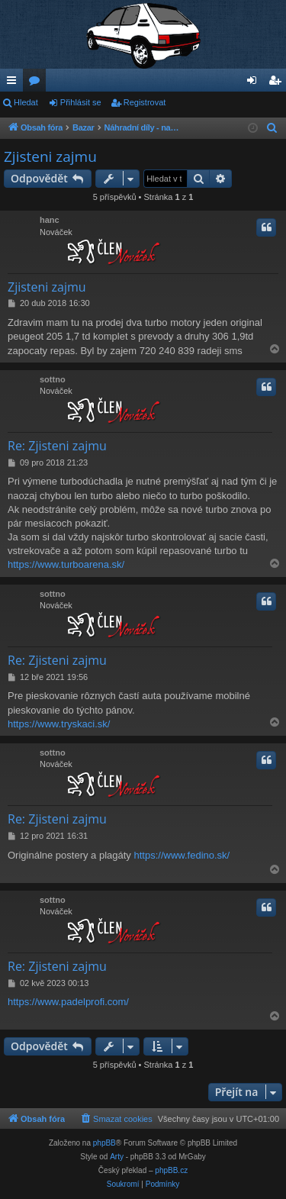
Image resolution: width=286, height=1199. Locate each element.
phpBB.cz (171, 1170)
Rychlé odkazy (14, 83)
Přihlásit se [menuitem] (255, 83)
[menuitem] (272, 128)
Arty (117, 1156)
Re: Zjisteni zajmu (57, 445)
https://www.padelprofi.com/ (68, 1001)
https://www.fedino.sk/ (181, 855)
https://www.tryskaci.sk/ (59, 724)
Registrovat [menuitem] (278, 83)
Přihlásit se (80, 102)
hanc (49, 219)
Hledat (26, 102)
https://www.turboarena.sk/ (66, 564)
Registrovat (145, 102)
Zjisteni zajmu (50, 156)
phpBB (104, 1143)
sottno (53, 379)
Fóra (37, 83)
